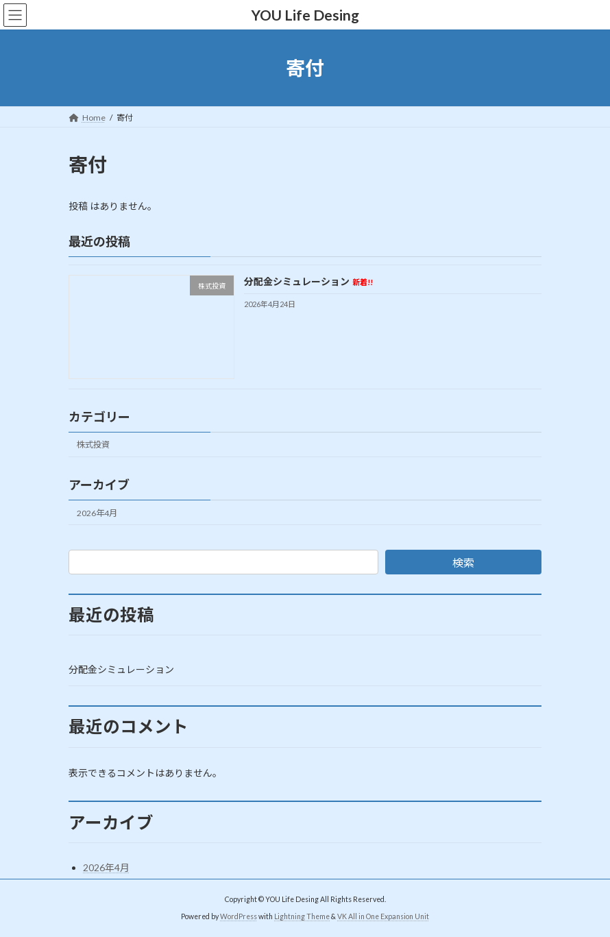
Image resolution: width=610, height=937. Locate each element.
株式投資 (93, 445)
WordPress (238, 916)
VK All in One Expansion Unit (383, 916)
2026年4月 (97, 513)
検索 (463, 562)
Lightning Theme (302, 916)
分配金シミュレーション (308, 282)
